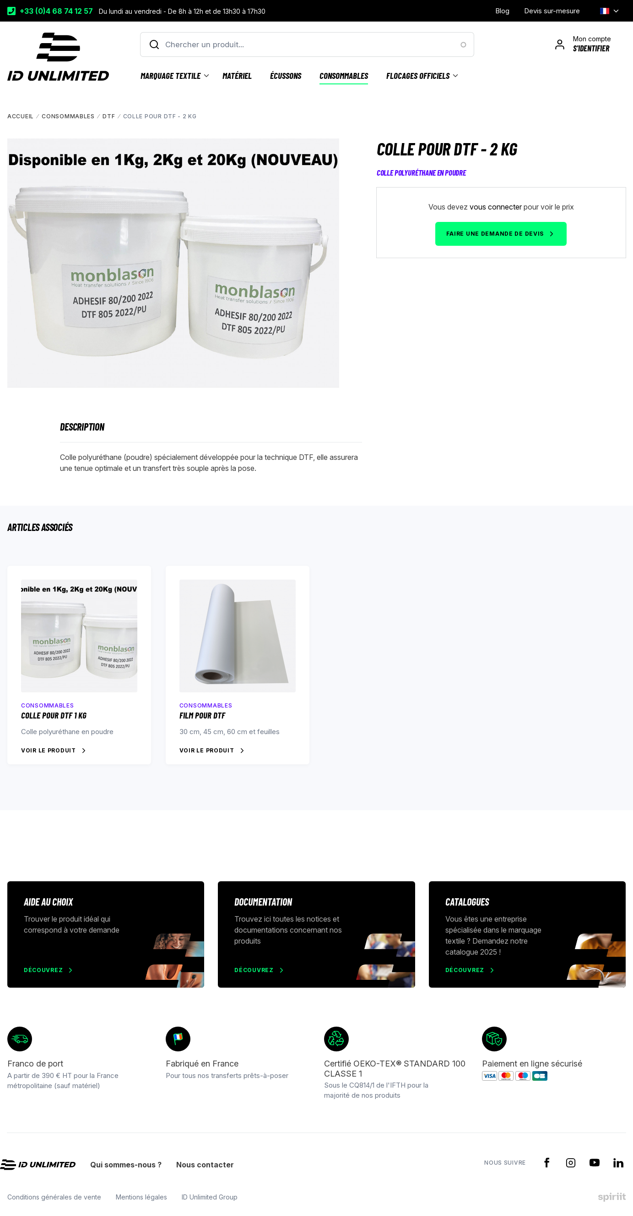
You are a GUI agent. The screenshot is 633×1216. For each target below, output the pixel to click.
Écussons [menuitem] (285, 75)
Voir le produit (48, 750)
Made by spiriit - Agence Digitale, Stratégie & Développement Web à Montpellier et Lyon (612, 1197)
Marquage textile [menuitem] (170, 75)
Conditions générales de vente (54, 1197)
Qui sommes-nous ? (126, 1165)
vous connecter (496, 206)
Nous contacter (205, 1165)
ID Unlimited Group (210, 1197)
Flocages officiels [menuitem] (417, 75)
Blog (502, 10)
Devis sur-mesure (552, 10)
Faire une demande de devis (495, 233)
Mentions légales (141, 1197)
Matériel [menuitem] (237, 75)
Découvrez (43, 970)
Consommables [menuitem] (343, 75)
